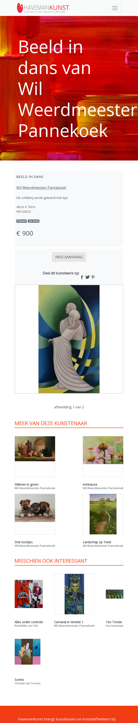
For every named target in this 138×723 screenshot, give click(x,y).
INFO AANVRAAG (69, 257)
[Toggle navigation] (115, 8)
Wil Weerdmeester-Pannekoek (41, 187)
